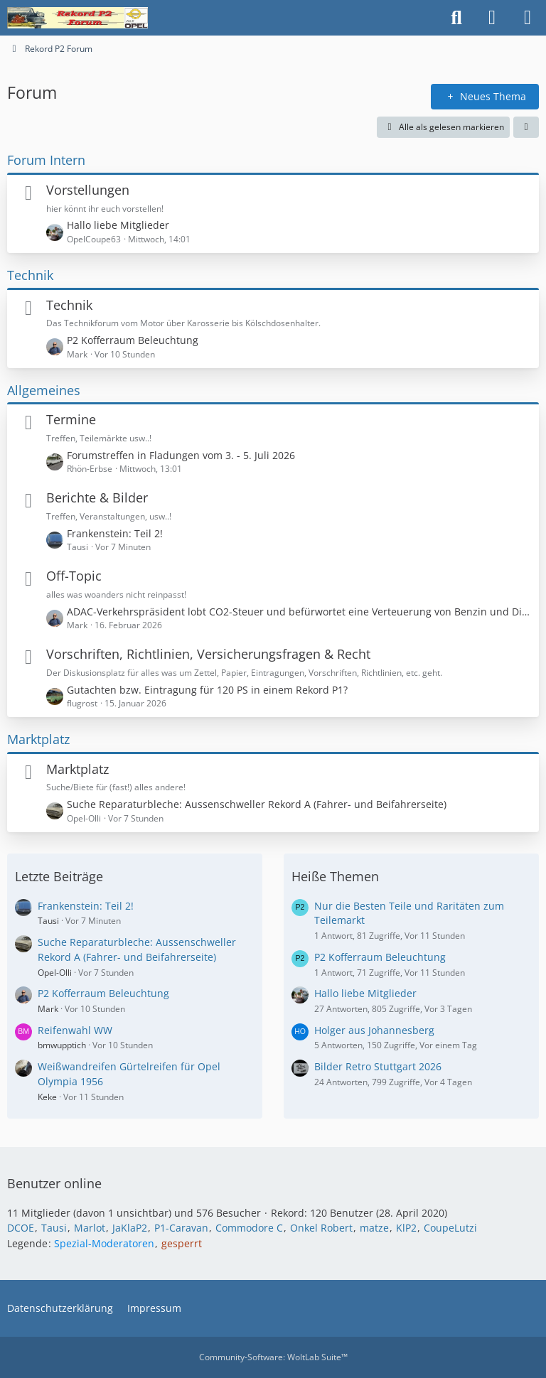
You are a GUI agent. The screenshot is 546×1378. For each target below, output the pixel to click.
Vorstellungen (87, 189)
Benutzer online (54, 1183)
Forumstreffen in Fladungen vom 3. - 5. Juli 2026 (181, 455)
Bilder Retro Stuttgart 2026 (377, 1066)
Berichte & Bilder (97, 497)
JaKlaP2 (129, 1227)
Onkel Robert (321, 1227)
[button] (526, 127)
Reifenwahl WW (75, 1030)
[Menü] (527, 18)
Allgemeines (43, 390)
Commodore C (249, 1227)
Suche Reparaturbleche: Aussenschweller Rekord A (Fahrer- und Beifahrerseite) (256, 804)
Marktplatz (38, 739)
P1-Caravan (181, 1227)
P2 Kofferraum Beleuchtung (132, 340)
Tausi (48, 921)
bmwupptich (62, 1045)
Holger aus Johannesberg (374, 1030)
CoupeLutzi (450, 1227)
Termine (71, 419)
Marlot (89, 1227)
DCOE (20, 1227)
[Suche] (456, 18)
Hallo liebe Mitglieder (118, 225)
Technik (30, 275)
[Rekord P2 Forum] (77, 18)
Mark (48, 1009)
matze (374, 1227)
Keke (47, 1097)
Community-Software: (273, 1357)
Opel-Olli (55, 973)
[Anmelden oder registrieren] (492, 18)
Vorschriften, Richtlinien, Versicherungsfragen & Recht (208, 653)
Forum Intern (46, 159)
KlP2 (406, 1227)
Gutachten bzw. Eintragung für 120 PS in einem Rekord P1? (207, 689)
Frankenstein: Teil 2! (115, 533)
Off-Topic (74, 575)
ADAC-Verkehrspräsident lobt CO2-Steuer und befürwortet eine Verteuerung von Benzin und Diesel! (299, 611)
